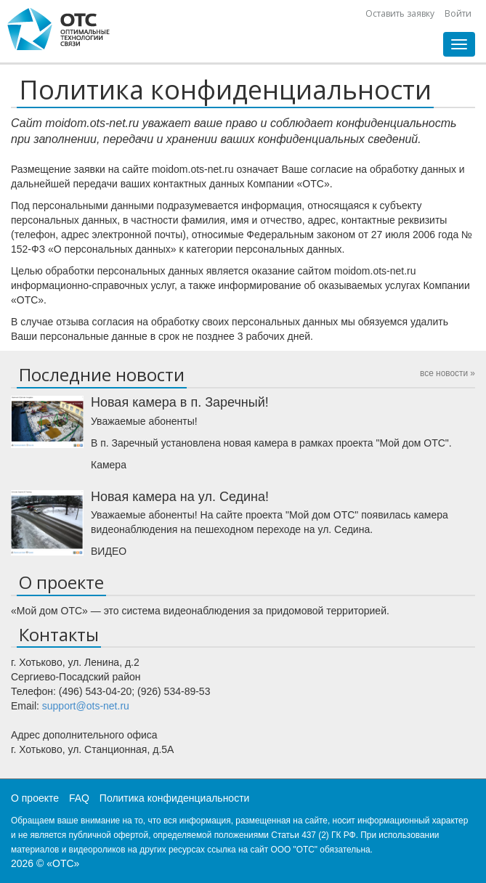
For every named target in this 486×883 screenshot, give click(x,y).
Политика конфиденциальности (175, 798)
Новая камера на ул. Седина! (180, 496)
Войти (458, 13)
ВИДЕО (108, 551)
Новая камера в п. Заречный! (180, 402)
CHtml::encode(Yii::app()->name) (58, 29)
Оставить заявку (399, 13)
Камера (108, 465)
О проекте (35, 798)
